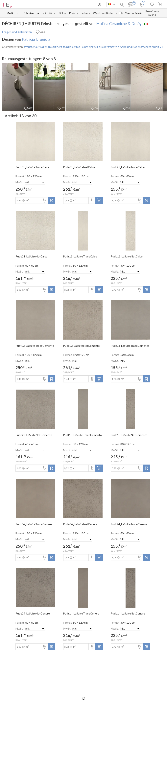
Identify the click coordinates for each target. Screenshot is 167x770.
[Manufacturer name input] (11, 13)
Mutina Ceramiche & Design (119, 23)
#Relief (102, 46)
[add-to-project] (51, 200)
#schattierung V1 (152, 46)
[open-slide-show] (35, 141)
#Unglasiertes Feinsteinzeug (80, 46)
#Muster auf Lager (35, 46)
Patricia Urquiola (36, 39)
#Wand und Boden (129, 46)
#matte (112, 46)
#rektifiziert (54, 46)
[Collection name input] (32, 13)
